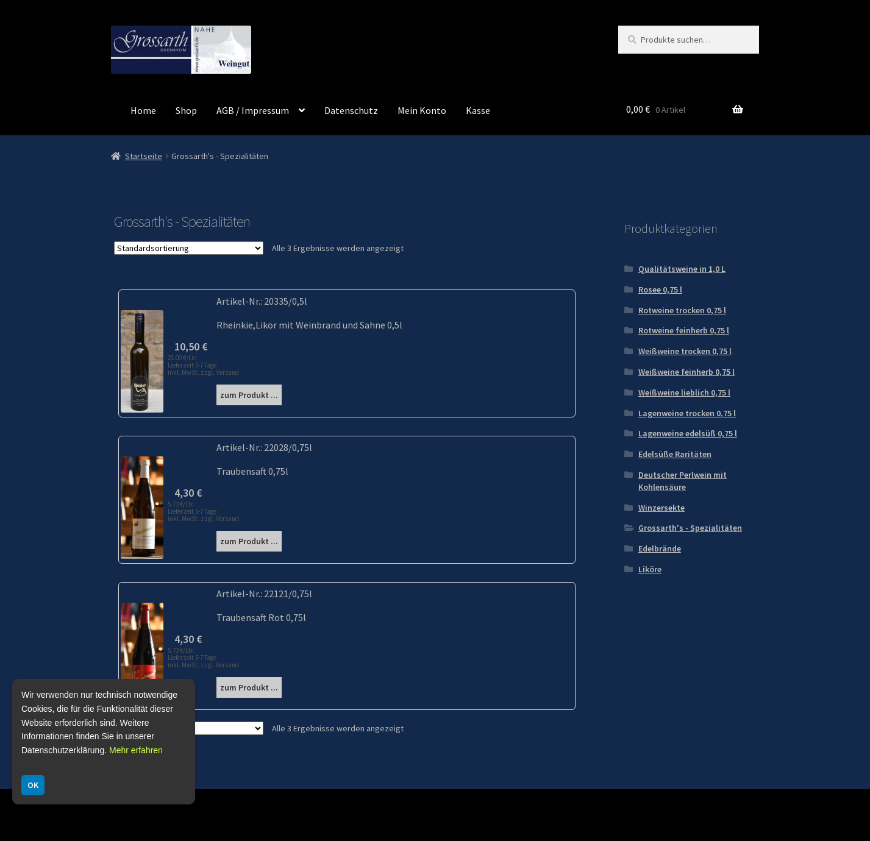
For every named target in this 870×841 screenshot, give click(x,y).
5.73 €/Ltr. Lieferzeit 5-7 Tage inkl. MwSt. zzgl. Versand (203, 511)
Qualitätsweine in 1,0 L (682, 268)
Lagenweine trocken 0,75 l (687, 413)
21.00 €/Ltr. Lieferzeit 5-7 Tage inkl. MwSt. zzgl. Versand (203, 365)
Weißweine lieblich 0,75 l (684, 392)
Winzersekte (661, 507)
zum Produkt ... (249, 394)
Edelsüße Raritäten (674, 454)
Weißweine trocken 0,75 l (685, 351)
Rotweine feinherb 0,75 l (683, 330)
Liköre (649, 569)
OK (32, 784)
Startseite (143, 156)
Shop (186, 110)
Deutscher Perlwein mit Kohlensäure (682, 480)
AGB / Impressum (252, 110)
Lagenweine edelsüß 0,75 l (687, 433)
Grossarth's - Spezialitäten (690, 527)
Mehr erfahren (136, 750)
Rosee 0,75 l (660, 289)
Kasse (478, 110)
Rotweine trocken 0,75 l (682, 310)
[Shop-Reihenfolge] (188, 248)
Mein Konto (422, 110)
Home (143, 110)
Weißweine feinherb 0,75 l (686, 371)
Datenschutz (351, 110)
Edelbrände (659, 548)
